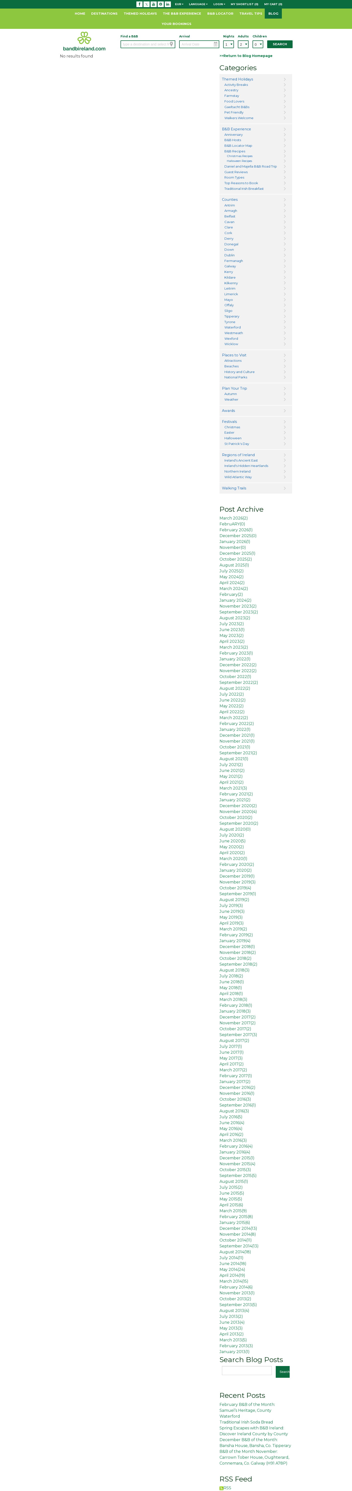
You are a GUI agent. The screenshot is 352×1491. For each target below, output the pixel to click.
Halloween (233, 438)
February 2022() (237, 723)
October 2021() (235, 747)
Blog (273, 13)
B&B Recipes (234, 151)
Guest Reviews (236, 172)
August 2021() (234, 759)
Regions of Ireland (238, 455)
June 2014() (233, 1263)
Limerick (231, 294)
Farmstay (231, 96)
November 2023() (238, 606)
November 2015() (237, 1164)
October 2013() (235, 1299)
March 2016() (233, 1140)
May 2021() (231, 776)
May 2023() (232, 635)
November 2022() (238, 670)
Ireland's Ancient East (241, 460)
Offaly (229, 305)
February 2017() (236, 1075)
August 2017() (234, 1040)
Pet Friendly (233, 112)
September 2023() (239, 612)
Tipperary (231, 316)
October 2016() (235, 1099)
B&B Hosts (232, 140)
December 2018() (237, 946)
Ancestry (231, 90)
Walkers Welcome (238, 118)
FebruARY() (232, 524)
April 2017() (232, 1064)
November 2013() (237, 1293)
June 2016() (232, 1122)
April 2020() (232, 852)
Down (229, 249)
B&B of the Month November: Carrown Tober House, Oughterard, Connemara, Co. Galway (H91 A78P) (254, 1457)
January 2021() (235, 800)
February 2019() (236, 935)
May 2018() (231, 987)
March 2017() (233, 1070)
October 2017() (235, 1029)
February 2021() (236, 794)
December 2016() (237, 1087)
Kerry (228, 272)
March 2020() (233, 858)
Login (219, 4)
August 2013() (234, 1310)
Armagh (230, 211)
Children (258, 36)
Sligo (228, 311)
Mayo (228, 300)
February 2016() (236, 1146)
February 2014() (236, 1287)
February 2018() (236, 1005)
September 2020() (239, 823)
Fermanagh (233, 261)
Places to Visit (234, 355)
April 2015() (231, 1205)
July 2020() (232, 835)
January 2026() (235, 541)
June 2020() (233, 841)
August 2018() (235, 970)
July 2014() (231, 1257)
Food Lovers (234, 101)
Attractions (233, 360)
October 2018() (236, 958)
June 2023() (232, 629)
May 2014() (232, 1269)
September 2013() (238, 1304)
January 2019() (235, 940)
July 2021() (231, 764)
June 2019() (232, 911)
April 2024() (232, 582)
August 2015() (234, 1181)
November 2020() (238, 811)
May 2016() (231, 1128)
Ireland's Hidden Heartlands (246, 466)
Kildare (230, 277)
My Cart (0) (273, 4)
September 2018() (238, 964)
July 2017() (231, 1046)
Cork (228, 233)
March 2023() (234, 647)
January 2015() (235, 1222)
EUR (179, 4)
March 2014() (234, 1281)
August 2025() (234, 565)
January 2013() (235, 1351)
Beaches (231, 366)
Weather (231, 399)
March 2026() (234, 518)
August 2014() (235, 1252)
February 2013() (236, 1346)
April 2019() (232, 923)
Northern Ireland (237, 471)
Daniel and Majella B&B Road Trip (250, 166)
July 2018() (231, 976)
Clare (228, 227)
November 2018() (238, 952)
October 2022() (235, 676)
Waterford (232, 327)
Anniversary (233, 134)
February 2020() (237, 864)
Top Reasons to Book (241, 183)
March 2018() (233, 999)
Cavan (229, 222)
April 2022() (232, 712)
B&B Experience (236, 129)
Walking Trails (234, 488)
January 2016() (235, 1152)
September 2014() (239, 1246)
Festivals (229, 421)
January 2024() (236, 600)
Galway (230, 266)
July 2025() (232, 571)
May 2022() (232, 706)
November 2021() (237, 741)
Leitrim (229, 288)
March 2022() (234, 717)
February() (231, 594)
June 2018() (232, 982)
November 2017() (238, 1023)
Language (198, 4)
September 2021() (238, 753)
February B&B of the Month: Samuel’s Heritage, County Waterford (247, 1410)
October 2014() (236, 1240)
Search (280, 44)
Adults (243, 36)
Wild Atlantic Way (238, 477)
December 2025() (238, 535)
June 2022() (233, 700)
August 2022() (235, 688)
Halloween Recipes (239, 161)
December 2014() (238, 1228)
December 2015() (237, 1158)
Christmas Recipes (240, 156)
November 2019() (238, 882)
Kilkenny (231, 283)
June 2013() (232, 1322)
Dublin (229, 255)
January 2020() (236, 870)
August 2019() (234, 899)
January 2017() (235, 1081)
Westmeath (233, 333)
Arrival (184, 36)
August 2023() (235, 618)
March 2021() (233, 788)
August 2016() (234, 1111)
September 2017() (238, 1034)
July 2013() (231, 1316)
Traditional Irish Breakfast (244, 189)
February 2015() (236, 1216)
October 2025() (236, 559)
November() (233, 547)
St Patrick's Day (236, 444)
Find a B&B (129, 36)
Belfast (229, 216)
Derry (228, 238)
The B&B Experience (182, 13)
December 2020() (238, 805)
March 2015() (233, 1211)
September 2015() (238, 1175)
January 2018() (235, 1011)
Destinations (104, 13)
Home (80, 13)
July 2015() (231, 1187)
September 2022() (239, 682)
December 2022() (238, 665)
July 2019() (231, 905)
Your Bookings (176, 24)
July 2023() (232, 623)
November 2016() (237, 1093)
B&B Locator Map (238, 145)
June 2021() (232, 770)
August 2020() (235, 829)
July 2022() (232, 694)
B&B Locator (220, 13)
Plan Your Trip (234, 388)
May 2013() (231, 1328)
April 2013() (232, 1334)
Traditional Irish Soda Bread (246, 1422)
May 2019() (231, 917)
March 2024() (234, 588)
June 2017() (232, 1052)
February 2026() (236, 530)
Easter (229, 432)
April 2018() (231, 993)
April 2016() (231, 1134)
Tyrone (229, 322)
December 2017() (238, 1017)
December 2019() (237, 876)
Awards (228, 410)
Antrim (229, 205)
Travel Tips (250, 13)
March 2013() (233, 1340)
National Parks (235, 377)
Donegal (231, 244)
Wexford (231, 338)
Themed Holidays (140, 13)
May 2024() (232, 577)
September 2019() (238, 894)
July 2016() (231, 1117)
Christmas (232, 427)
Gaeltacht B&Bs (236, 107)
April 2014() (232, 1275)
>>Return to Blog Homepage (246, 56)
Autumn (230, 394)
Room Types (234, 177)
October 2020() (236, 817)
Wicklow (231, 344)
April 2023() (232, 641)
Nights (228, 36)
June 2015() (232, 1193)
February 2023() (236, 653)
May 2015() (231, 1199)
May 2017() (231, 1058)
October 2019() (235, 888)
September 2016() (238, 1105)
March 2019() (233, 929)
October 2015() (235, 1169)
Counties (230, 199)
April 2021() (232, 782)
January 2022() (235, 659)
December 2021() (237, 735)
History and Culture (239, 372)
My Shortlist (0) (244, 4)
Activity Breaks (236, 85)
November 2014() (238, 1234)
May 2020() (232, 847)
